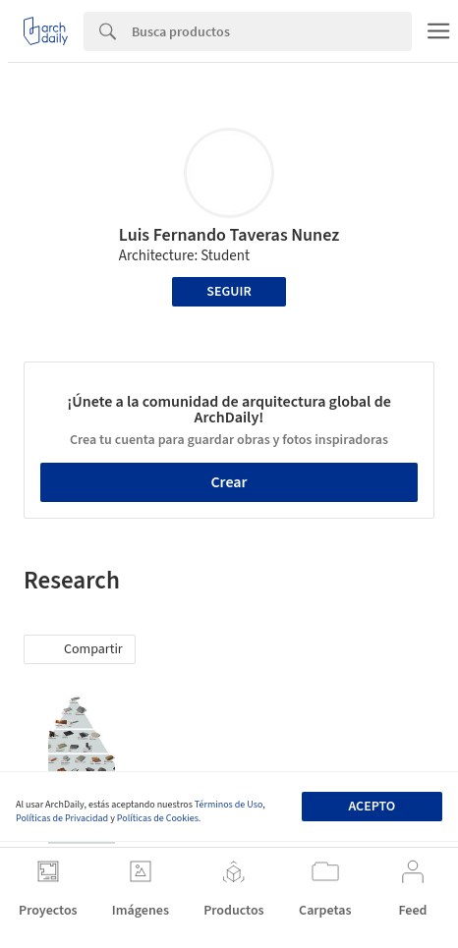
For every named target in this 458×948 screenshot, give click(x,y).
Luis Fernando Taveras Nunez (229, 235)
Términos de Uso (228, 804)
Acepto (371, 806)
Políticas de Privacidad (62, 818)
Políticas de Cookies (158, 818)
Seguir (228, 292)
